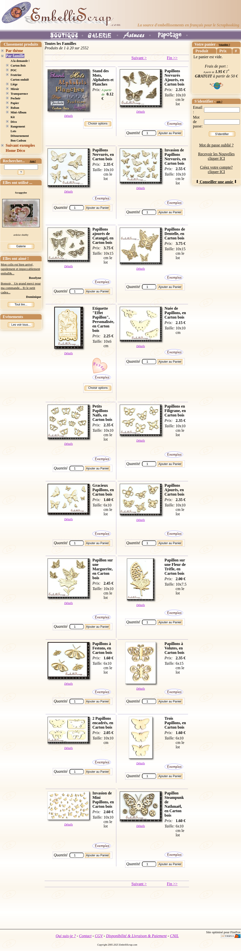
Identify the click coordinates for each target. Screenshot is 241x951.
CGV (99, 936)
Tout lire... (21, 304)
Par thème (14, 51)
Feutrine (16, 75)
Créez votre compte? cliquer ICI (216, 169)
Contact (85, 936)
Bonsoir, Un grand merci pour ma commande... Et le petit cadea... (21, 288)
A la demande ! (20, 61)
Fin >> (172, 58)
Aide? (33, 161)
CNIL (174, 936)
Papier (15, 103)
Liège (14, 84)
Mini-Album (18, 112)
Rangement (18, 126)
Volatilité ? (224, 44)
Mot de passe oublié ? (216, 145)
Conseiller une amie (216, 182)
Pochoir (15, 98)
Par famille (15, 56)
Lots (13, 131)
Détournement (20, 136)
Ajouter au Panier (169, 133)
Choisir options (97, 123)
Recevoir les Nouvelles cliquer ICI (216, 156)
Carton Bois (18, 65)
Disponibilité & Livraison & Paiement (136, 936)
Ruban (15, 107)
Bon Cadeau (18, 140)
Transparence (19, 93)
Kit (13, 117)
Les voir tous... (21, 324)
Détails (68, 116)
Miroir (15, 89)
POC (14, 70)
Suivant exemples (20, 145)
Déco (14, 122)
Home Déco (15, 150)
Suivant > (139, 58)
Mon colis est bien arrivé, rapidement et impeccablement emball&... (20, 269)
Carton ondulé (20, 79)
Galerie (21, 246)
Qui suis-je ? (66, 936)
